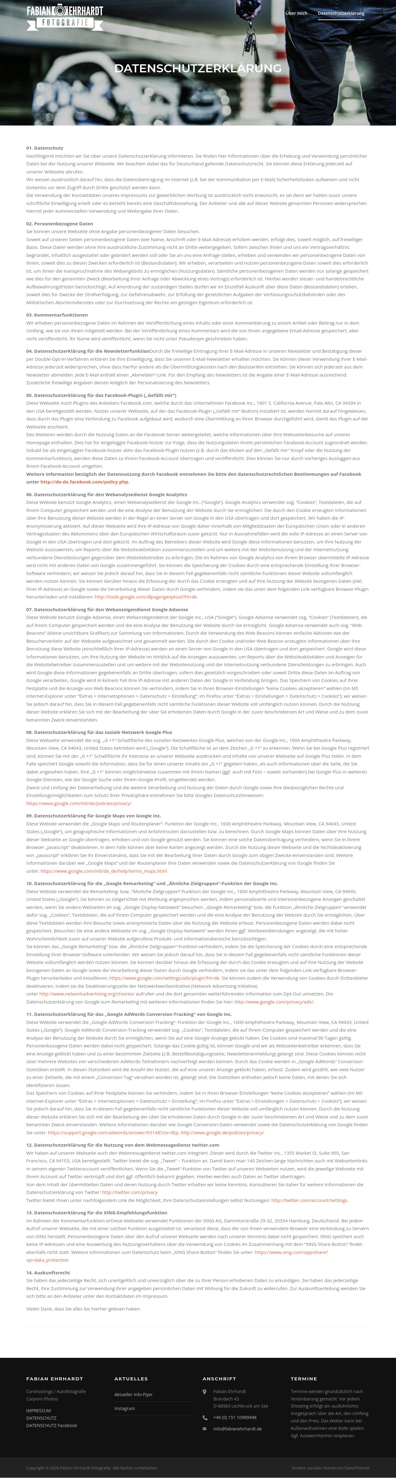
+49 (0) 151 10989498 (234, 1418)
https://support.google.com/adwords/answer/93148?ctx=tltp (113, 1133)
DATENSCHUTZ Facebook (51, 1426)
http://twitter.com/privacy (129, 1193)
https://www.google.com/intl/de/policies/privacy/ (78, 804)
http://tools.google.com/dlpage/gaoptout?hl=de (146, 598)
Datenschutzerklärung (341, 13)
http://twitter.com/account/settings (309, 1201)
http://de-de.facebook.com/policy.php (84, 483)
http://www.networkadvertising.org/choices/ (87, 994)
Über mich (297, 13)
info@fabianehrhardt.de (237, 1430)
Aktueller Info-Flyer (133, 1395)
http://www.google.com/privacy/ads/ (274, 1002)
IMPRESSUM (38, 1411)
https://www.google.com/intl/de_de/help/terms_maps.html (104, 872)
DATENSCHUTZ (41, 1419)
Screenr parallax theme (314, 1469)
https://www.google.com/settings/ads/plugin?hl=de (164, 979)
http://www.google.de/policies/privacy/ (222, 1133)
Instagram (124, 1409)
